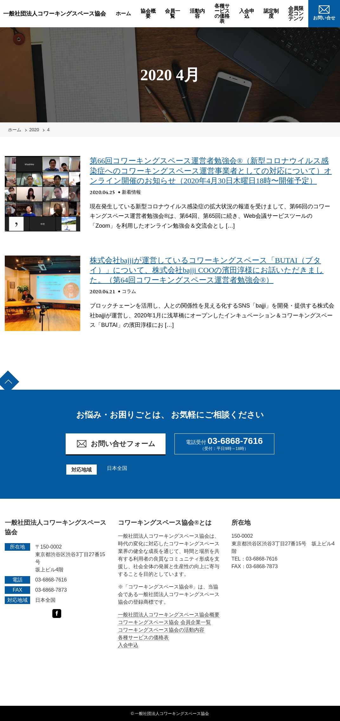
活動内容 (197, 13)
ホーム (123, 13)
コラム (129, 291)
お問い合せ (324, 11)
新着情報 (131, 192)
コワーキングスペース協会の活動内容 (161, 630)
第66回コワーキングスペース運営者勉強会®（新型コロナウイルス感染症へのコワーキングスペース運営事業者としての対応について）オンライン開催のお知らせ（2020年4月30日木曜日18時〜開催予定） (211, 171)
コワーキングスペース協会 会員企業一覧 (164, 622)
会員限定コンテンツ (296, 13)
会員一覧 (172, 13)
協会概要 (148, 13)
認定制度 (271, 13)
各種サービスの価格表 (222, 13)
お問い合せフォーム (115, 443)
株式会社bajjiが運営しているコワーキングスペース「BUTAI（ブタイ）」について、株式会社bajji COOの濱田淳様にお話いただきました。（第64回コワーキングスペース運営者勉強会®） (207, 270)
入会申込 (246, 13)
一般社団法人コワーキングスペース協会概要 (168, 614)
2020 (34, 129)
